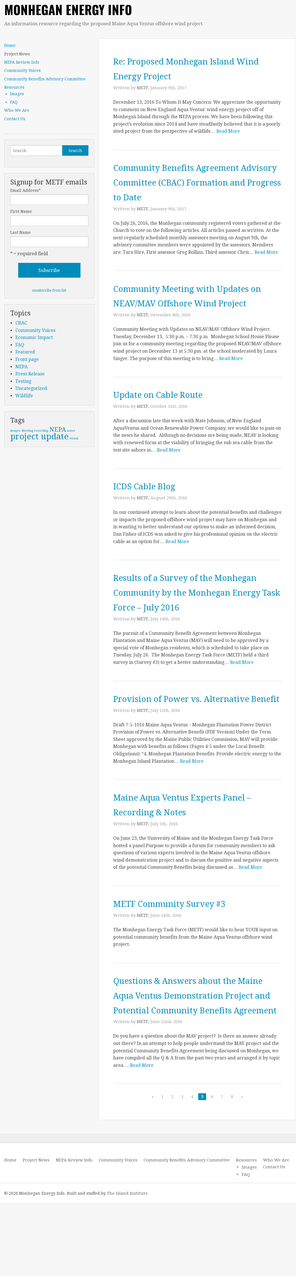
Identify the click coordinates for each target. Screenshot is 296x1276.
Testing (23, 381)
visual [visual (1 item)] (74, 438)
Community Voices (22, 70)
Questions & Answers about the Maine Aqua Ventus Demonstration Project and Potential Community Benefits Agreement (192, 1053)
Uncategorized (31, 388)
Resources (14, 87)
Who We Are (16, 110)
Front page (27, 359)
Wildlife (24, 395)
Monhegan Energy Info (68, 9)
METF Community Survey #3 (185, 948)
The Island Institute (127, 1266)
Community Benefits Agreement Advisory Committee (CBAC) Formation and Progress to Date (194, 182)
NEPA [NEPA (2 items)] (57, 429)
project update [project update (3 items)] (39, 436)
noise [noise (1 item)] (71, 431)
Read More (228, 131)
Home (10, 45)
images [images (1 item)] (15, 431)
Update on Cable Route (170, 409)
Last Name (20, 232)
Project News (17, 54)
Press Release (30, 374)
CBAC (21, 323)
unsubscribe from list (49, 290)
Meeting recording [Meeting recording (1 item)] (35, 431)
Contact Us (14, 119)
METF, (143, 87)
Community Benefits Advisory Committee (45, 79)
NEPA (21, 366)
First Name (21, 211)
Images (17, 94)
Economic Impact (34, 337)
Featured (25, 352)
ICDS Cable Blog (153, 500)
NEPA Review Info (21, 62)
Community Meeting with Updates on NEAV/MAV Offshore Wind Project (193, 303)
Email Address (25, 190)
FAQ (14, 102)
